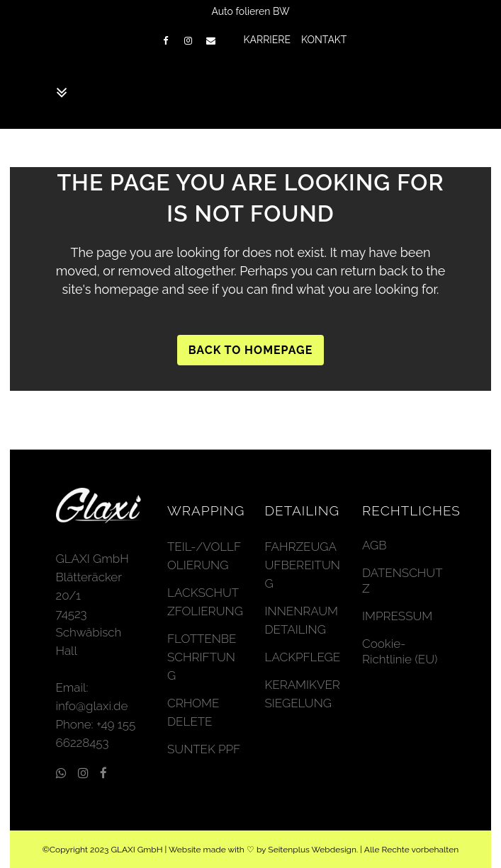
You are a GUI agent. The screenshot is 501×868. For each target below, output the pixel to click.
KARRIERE (267, 39)
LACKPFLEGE (303, 657)
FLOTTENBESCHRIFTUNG (202, 657)
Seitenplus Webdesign (312, 850)
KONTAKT (324, 39)
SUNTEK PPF (203, 749)
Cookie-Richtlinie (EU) (399, 651)
